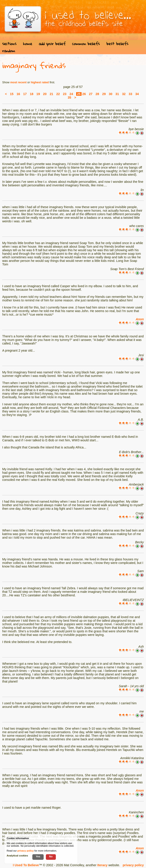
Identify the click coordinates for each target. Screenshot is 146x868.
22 (58, 94)
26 (84, 94)
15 (12, 94)
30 (110, 94)
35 (69, 97)
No (51, 856)
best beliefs (117, 43)
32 (124, 94)
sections (9, 43)
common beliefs (86, 43)
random (8, 50)
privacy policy (133, 865)
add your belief (52, 43)
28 (97, 94)
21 (51, 94)
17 (25, 94)
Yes (38, 856)
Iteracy (102, 865)
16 (18, 94)
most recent (18, 82)
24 (71, 94)
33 (130, 94)
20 (45, 94)
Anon (140, 319)
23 (64, 94)
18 (31, 94)
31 (117, 94)
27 (90, 94)
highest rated (40, 82)
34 (137, 94)
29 (104, 94)
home (27, 43)
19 (38, 94)
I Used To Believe (26, 865)
